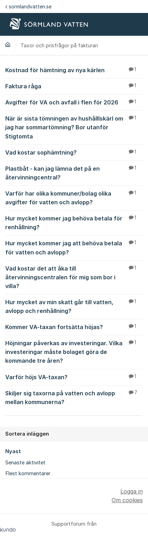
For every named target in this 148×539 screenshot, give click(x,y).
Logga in (131, 491)
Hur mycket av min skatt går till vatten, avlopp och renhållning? (74, 306)
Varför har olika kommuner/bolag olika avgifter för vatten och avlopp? (74, 197)
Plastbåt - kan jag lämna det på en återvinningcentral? (74, 172)
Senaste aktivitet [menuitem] (25, 462)
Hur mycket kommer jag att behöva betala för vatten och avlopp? (74, 247)
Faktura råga (74, 86)
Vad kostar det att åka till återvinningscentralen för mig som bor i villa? (74, 276)
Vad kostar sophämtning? (74, 152)
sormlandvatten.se (28, 6)
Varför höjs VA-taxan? (74, 377)
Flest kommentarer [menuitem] (27, 473)
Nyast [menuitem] (13, 451)
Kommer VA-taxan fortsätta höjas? (74, 326)
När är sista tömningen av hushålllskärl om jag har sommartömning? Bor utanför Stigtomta (74, 126)
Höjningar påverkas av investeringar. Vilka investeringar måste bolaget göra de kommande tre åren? (74, 351)
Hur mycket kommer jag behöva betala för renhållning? (74, 222)
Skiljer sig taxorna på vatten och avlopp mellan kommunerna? (74, 397)
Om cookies (127, 500)
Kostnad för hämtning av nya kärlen (74, 70)
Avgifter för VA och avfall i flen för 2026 (74, 102)
